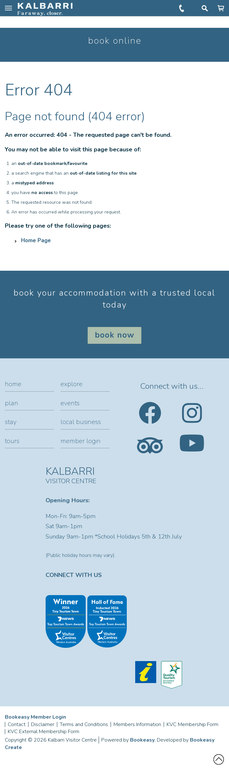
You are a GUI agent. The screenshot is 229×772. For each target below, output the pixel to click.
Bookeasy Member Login (35, 717)
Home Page (36, 240)
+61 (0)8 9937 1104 (182, 8)
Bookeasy (142, 740)
